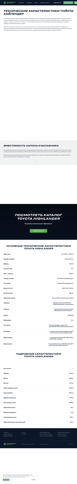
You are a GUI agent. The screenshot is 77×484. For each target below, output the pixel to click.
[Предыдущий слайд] (12, 177)
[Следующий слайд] (64, 177)
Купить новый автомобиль (45, 467)
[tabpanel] (38, 431)
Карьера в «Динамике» (8, 471)
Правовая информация (44, 479)
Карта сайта (71, 479)
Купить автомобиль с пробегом (46, 469)
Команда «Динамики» (8, 469)
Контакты (23, 467)
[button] (68, 2)
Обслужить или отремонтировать (46, 471)
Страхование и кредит (62, 469)
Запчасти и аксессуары (62, 471)
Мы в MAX (24, 469)
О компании (6, 467)
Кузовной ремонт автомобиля (63, 467)
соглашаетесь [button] (31, 475)
